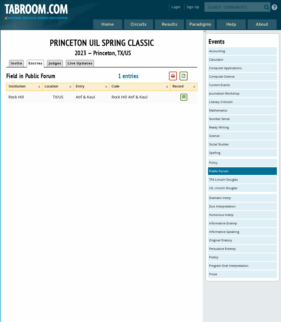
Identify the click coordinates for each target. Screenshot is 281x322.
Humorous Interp (221, 215)
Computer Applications (225, 68)
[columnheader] (24, 87)
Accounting (217, 51)
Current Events (219, 85)
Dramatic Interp (220, 198)
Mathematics (218, 110)
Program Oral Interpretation (228, 266)
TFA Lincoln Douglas (223, 179)
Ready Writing (219, 127)
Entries (35, 63)
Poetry (213, 257)
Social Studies (219, 144)
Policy (213, 162)
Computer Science (222, 76)
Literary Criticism (221, 102)
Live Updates (80, 63)
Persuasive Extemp (222, 249)
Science (214, 136)
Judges (55, 63)
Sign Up (193, 7)
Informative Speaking (224, 232)
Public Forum (219, 171)
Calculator (216, 59)
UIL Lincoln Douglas (223, 188)
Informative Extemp (223, 223)
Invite (16, 63)
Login (176, 7)
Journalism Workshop (224, 93)
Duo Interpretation (222, 206)
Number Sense (219, 119)
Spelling (214, 153)
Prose (213, 274)
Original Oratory (220, 240)
